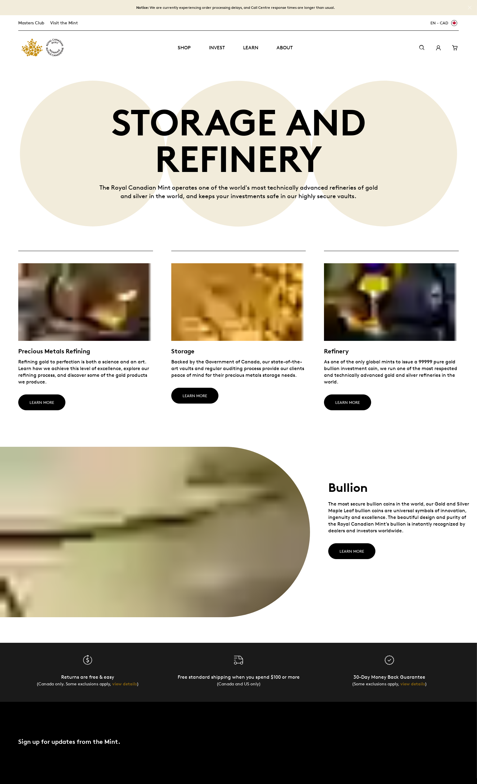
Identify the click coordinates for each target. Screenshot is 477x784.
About (285, 48)
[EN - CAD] (443, 23)
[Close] (470, 8)
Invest (217, 48)
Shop (184, 48)
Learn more (351, 551)
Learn (250, 48)
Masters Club (31, 22)
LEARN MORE (42, 402)
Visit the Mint (64, 22)
